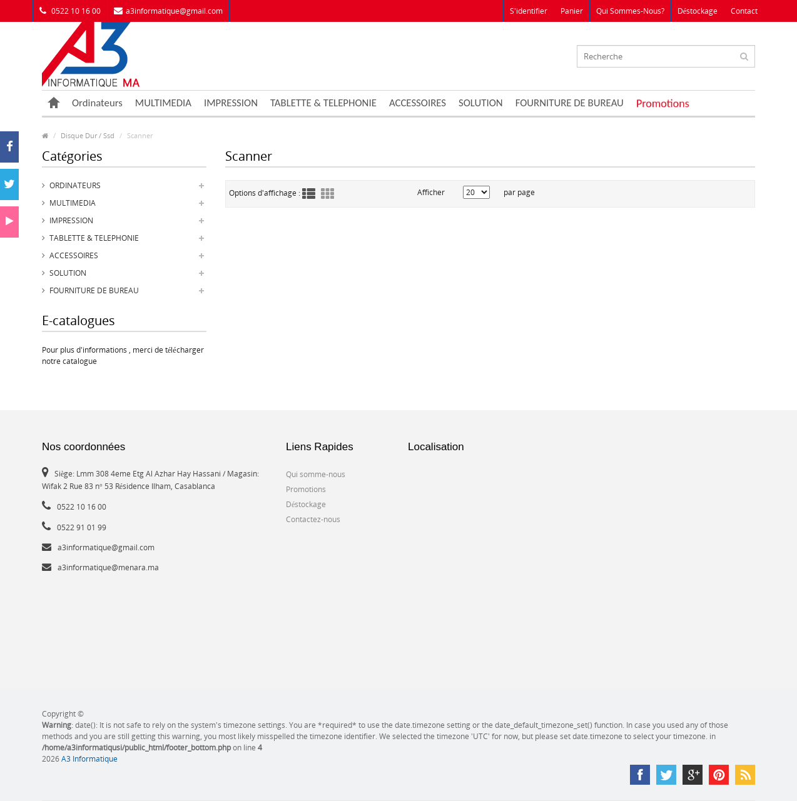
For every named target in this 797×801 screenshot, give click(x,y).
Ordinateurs (97, 102)
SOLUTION (481, 102)
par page (519, 192)
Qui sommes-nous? (630, 11)
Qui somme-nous (315, 474)
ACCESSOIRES (417, 102)
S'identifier (528, 11)
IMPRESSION (231, 102)
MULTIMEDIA (163, 102)
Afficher (431, 192)
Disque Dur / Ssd (87, 135)
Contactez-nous (313, 519)
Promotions (662, 103)
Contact (744, 11)
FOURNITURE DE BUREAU (569, 102)
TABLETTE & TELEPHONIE (323, 102)
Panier (572, 11)
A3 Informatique (89, 758)
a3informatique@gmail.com (168, 11)
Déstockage (698, 11)
